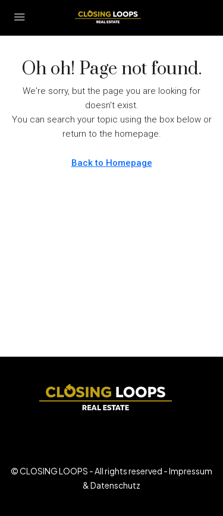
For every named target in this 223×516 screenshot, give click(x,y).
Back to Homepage (111, 163)
